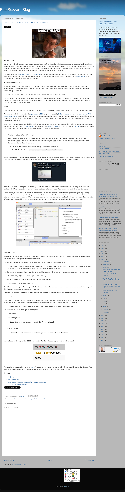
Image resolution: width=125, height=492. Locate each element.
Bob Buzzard (105, 136)
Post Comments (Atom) (19, 464)
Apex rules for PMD (37, 114)
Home (49, 460)
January (105, 312)
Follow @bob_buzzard (106, 97)
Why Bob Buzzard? (105, 153)
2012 (103, 334)
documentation (28, 126)
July (104, 298)
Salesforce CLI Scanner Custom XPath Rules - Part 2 (111, 279)
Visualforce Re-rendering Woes (108, 217)
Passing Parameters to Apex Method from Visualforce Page (108, 195)
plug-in (33, 399)
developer (19, 399)
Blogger (66, 487)
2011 (103, 337)
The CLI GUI (103, 146)
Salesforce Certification (106, 156)
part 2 (32, 367)
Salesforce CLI (41, 399)
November (106, 264)
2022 (103, 254)
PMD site (77, 126)
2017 (103, 321)
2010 (103, 340)
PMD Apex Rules (13, 379)
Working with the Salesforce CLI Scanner (111, 270)
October (105, 267)
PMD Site (11, 377)
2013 (103, 332)
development (26, 399)
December (106, 261)
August (105, 295)
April (104, 306)
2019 (103, 315)
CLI (14, 399)
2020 (103, 259)
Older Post (89, 460)
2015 (103, 326)
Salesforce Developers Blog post (29, 74)
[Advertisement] (110, 119)
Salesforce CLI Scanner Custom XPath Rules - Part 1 (26, 22)
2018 (103, 318)
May (104, 304)
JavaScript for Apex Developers (109, 151)
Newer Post (9, 460)
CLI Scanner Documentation (17, 384)
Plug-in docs (80, 76)
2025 (103, 245)
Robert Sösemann (64, 114)
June (104, 301)
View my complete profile (107, 138)
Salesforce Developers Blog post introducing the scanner (27, 382)
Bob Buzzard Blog (15, 9)
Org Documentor (104, 148)
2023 (103, 251)
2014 (103, 329)
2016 (103, 323)
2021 (103, 256)
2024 (103, 248)
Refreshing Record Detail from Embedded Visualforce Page (108, 229)
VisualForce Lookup (105, 207)
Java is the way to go (55, 126)
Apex (10, 399)
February (106, 309)
